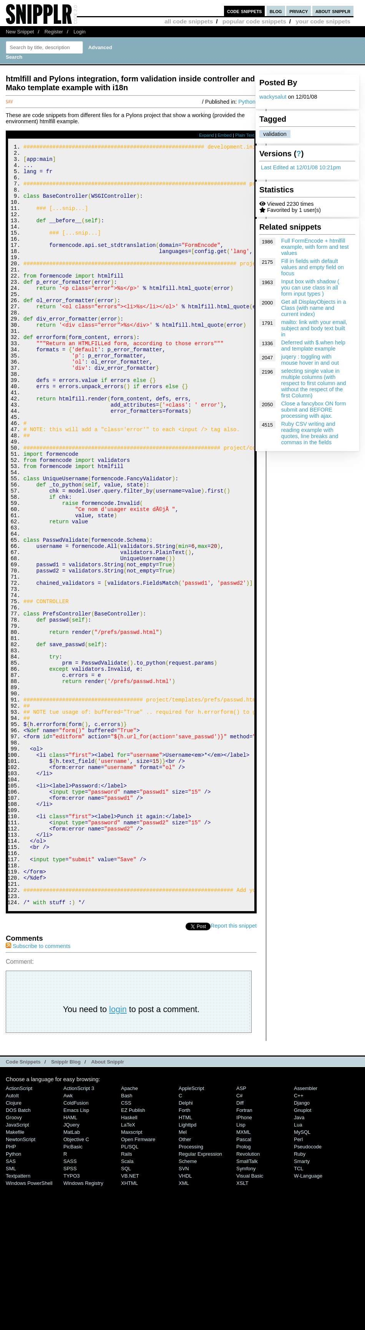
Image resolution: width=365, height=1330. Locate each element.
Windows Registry (83, 1326)
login (118, 1152)
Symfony (245, 1311)
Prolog (243, 1289)
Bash (127, 1238)
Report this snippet (234, 1068)
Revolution (248, 1297)
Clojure (14, 1246)
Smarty (302, 1304)
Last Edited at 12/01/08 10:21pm (301, 167)
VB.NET (130, 1319)
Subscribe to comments (38, 1089)
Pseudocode (308, 1289)
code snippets (244, 11)
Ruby (299, 1297)
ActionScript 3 (78, 1231)
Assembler (305, 1231)
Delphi (186, 1246)
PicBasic (73, 1289)
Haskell (129, 1260)
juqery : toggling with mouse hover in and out (310, 360)
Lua (298, 1267)
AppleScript (191, 1231)
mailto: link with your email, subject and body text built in (314, 328)
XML (184, 1326)
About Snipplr (107, 1205)
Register (54, 32)
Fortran (244, 1253)
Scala (127, 1304)
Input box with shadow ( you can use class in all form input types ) (310, 287)
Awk (68, 1238)
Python (246, 102)
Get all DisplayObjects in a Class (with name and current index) (313, 308)
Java (299, 1260)
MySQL (302, 1275)
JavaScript (17, 1267)
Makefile (15, 1275)
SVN (184, 1311)
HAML (70, 1260)
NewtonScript (20, 1282)
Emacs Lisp (76, 1253)
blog (276, 11)
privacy (298, 11)
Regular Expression (200, 1297)
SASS (70, 1304)
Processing (191, 1289)
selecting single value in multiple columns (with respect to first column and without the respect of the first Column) (313, 383)
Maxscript (131, 1275)
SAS (11, 1304)
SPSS (70, 1311)
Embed (224, 135)
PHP (11, 1289)
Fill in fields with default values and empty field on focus (312, 267)
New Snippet (20, 32)
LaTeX (128, 1267)
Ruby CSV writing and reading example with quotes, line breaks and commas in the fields (309, 433)
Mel (183, 1275)
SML (11, 1311)
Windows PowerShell (29, 1326)
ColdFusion (76, 1246)
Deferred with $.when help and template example (313, 345)
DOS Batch (18, 1253)
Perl (298, 1282)
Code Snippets (23, 1205)
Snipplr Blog (66, 1205)
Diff (240, 1246)
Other (185, 1282)
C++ (298, 1238)
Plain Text (244, 135)
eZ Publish (133, 1253)
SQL (126, 1311)
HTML (185, 1260)
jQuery (71, 1267)
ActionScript (19, 1231)
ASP (241, 1231)
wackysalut (272, 97)
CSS (126, 1246)
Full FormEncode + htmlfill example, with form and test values (315, 247)
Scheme (188, 1304)
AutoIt (12, 1238)
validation (275, 134)
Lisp (241, 1267)
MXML (243, 1275)
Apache (129, 1231)
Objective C (76, 1282)
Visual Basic (249, 1319)
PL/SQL (129, 1289)
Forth (184, 1253)
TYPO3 (71, 1319)
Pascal (243, 1282)
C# (239, 1238)
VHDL (185, 1319)
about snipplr (332, 11)
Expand (206, 135)
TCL (298, 1311)
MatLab (71, 1275)
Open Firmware (138, 1282)
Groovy (14, 1260)
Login (79, 32)
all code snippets (188, 21)
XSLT (242, 1326)
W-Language (308, 1319)
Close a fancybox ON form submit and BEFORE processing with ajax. (313, 409)
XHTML (129, 1326)
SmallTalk (246, 1304)
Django (302, 1246)
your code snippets (322, 21)
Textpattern (18, 1319)
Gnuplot (302, 1253)
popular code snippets (254, 21)
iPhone (244, 1260)
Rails (126, 1297)
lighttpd (187, 1267)
